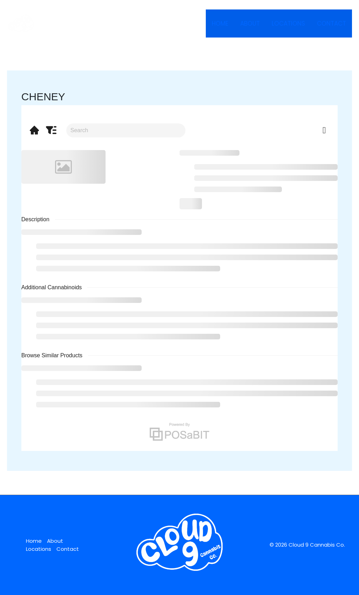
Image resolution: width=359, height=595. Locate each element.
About (250, 23)
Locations (288, 23)
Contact (331, 23)
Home (220, 23)
